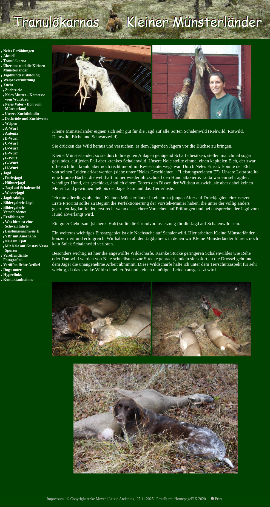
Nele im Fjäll (15, 241)
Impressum (55, 499)
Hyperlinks (12, 275)
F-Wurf (11, 158)
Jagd (7, 173)
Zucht (8, 85)
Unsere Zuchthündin (22, 114)
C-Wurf (11, 143)
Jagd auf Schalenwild (22, 188)
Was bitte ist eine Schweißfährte (19, 224)
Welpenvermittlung (19, 80)
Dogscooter (12, 270)
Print (217, 499)
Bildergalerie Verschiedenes (14, 210)
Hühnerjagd (15, 183)
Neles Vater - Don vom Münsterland (23, 106)
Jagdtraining (13, 198)
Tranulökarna (14, 61)
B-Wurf (11, 138)
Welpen (11, 123)
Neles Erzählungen (18, 51)
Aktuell (9, 56)
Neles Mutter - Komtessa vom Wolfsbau (25, 97)
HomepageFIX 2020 (190, 499)
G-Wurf (11, 163)
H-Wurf (11, 168)
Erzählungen (13, 217)
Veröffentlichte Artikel (21, 265)
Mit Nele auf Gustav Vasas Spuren (26, 248)
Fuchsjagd (13, 178)
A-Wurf (11, 128)
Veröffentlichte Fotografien (15, 257)
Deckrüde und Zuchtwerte (26, 119)
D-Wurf (11, 148)
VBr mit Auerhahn (20, 236)
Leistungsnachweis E (22, 231)
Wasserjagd (14, 193)
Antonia (11, 133)
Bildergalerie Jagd (18, 203)
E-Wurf (11, 153)
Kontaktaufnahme (18, 280)
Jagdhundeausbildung (21, 75)
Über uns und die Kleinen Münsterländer (24, 68)
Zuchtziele (13, 90)
